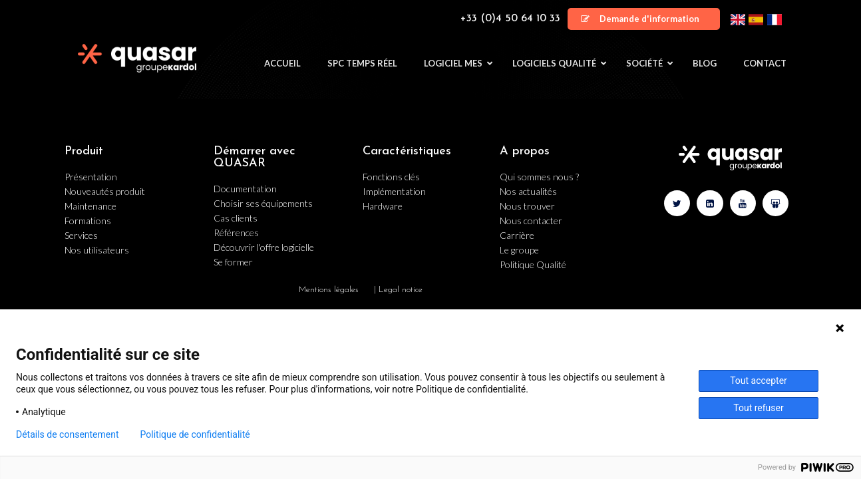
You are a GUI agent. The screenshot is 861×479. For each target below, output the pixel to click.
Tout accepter (758, 380)
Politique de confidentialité (195, 434)
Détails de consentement (67, 434)
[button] (644, 19)
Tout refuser (758, 407)
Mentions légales (329, 289)
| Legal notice (398, 289)
